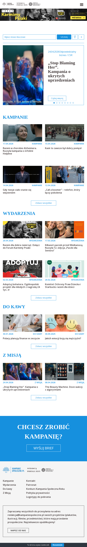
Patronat (31, 484)
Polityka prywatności (38, 492)
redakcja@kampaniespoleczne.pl (26, 515)
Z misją (12, 355)
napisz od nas (18, 530)
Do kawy (14, 306)
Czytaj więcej (57, 98)
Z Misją (7, 492)
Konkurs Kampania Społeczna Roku (45, 488)
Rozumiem (57, 545)
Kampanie (15, 117)
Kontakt (30, 480)
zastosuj (64, 36)
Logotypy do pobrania (38, 496)
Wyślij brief (44, 448)
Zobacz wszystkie (43, 203)
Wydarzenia (19, 213)
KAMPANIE (37, 143)
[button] (81, 4)
